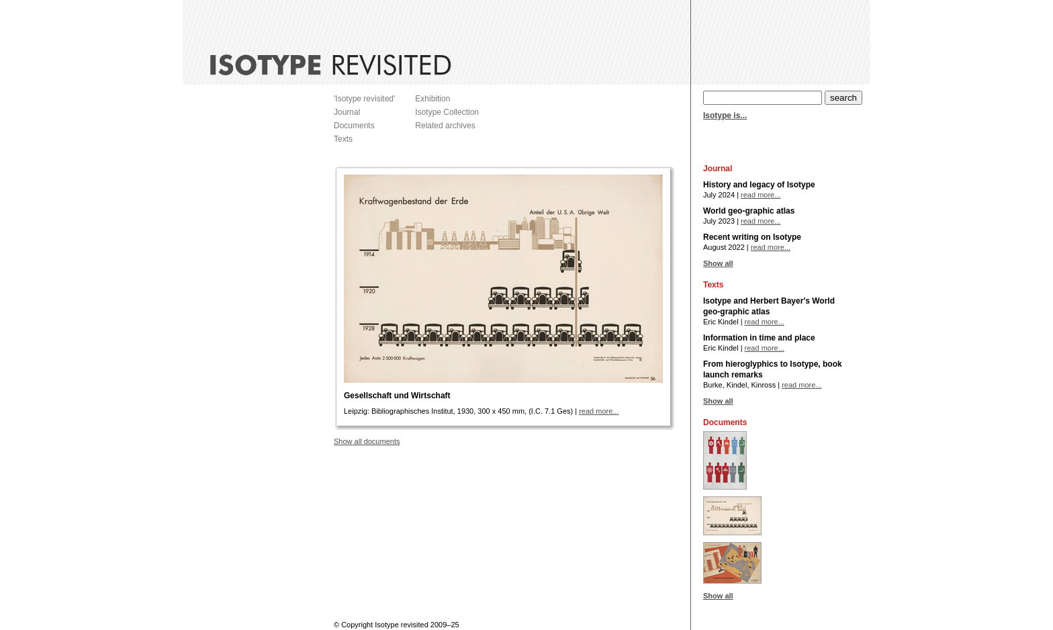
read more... (599, 411)
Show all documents (367, 441)
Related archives (445, 125)
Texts (343, 139)
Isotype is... (725, 115)
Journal (347, 112)
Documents (354, 125)
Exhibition (432, 98)
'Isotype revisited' (364, 98)
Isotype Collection (447, 112)
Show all (718, 263)
